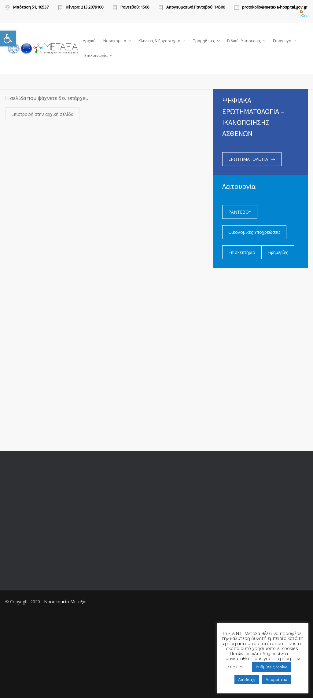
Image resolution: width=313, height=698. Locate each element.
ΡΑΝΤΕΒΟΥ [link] (239, 212)
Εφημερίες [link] (277, 252)
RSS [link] (304, 13)
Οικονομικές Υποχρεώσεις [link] (254, 232)
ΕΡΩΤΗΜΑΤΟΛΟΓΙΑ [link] (248, 159)
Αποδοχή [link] (246, 679)
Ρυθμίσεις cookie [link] (272, 667)
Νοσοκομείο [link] (114, 40)
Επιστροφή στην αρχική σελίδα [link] (42, 114)
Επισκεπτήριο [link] (241, 252)
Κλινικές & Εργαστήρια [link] (159, 40)
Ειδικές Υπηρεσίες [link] (244, 40)
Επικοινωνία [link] (96, 55)
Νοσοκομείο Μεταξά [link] (64, 601)
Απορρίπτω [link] (276, 679)
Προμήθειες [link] (204, 40)
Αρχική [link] (89, 40)
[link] (8, 38)
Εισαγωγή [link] (282, 40)
